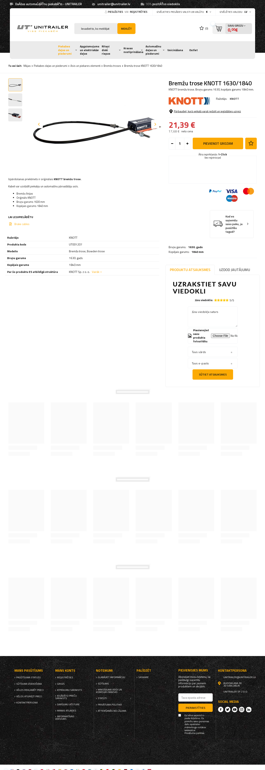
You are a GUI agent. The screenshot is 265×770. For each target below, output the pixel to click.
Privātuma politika (110, 704)
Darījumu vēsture (68, 704)
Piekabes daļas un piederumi (65, 50)
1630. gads (195, 110)
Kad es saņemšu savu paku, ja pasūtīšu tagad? (234, 241)
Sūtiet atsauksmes (213, 374)
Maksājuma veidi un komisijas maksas (109, 690)
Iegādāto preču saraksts (66, 697)
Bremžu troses (112, 66)
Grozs (61, 684)
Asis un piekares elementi (85, 66)
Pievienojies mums (193, 670)
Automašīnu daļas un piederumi (153, 50)
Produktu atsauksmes (190, 269)
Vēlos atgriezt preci (29, 696)
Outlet (193, 50)
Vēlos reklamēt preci (30, 690)
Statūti (102, 698)
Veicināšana (175, 50)
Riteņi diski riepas (106, 50)
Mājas (27, 66)
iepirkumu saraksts (69, 690)
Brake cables (21, 224)
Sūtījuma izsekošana (29, 684)
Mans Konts (65, 670)
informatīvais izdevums (64, 717)
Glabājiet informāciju (111, 677)
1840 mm (197, 115)
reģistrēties (138, 12)
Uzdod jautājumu (234, 269)
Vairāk (95, 272)
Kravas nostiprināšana (133, 50)
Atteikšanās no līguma (112, 711)
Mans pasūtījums (28, 670)
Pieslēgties (116, 12)
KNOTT (234, 98)
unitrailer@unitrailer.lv (113, 4)
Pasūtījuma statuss (28, 677)
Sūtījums (103, 683)
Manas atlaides (66, 710)
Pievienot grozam (218, 160)
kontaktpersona (27, 702)
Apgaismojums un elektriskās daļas (89, 50)
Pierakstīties (195, 707)
